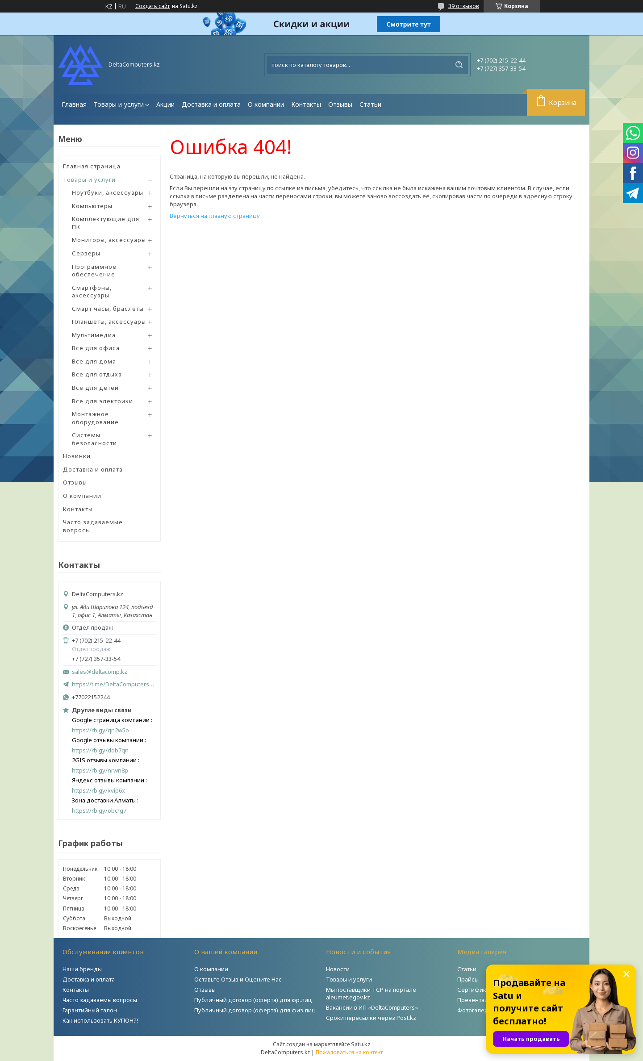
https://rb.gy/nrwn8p (100, 770)
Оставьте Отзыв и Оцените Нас (238, 979)
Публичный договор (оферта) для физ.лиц (255, 1010)
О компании (266, 104)
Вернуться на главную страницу (215, 216)
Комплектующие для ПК (105, 223)
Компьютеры (92, 206)
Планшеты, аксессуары (109, 321)
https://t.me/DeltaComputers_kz (114, 684)
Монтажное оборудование (95, 418)
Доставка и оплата (211, 104)
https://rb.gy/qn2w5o (100, 730)
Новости (338, 969)
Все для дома (94, 361)
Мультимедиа (94, 335)
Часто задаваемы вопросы (100, 1000)
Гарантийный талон (90, 1010)
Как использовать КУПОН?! (100, 1020)
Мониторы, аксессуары (109, 240)
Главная (74, 104)
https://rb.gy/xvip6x (98, 790)
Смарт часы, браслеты (108, 309)
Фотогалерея (476, 1010)
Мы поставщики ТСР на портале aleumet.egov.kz (371, 993)
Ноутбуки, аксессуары (107, 192)
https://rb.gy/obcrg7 (99, 811)
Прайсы (468, 979)
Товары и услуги (119, 104)
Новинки (77, 456)
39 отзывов (463, 6)
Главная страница (92, 166)
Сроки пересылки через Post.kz (371, 1018)
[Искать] (459, 65)
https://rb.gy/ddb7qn (100, 750)
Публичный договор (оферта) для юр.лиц (253, 1000)
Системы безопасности (94, 439)
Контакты (306, 104)
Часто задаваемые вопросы (93, 526)
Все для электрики (102, 401)
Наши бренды (82, 969)
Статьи (370, 104)
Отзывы (340, 104)
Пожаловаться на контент (349, 1052)
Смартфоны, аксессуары (92, 292)
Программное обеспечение (94, 271)
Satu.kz (361, 1044)
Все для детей (95, 388)
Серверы (86, 253)
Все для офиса (96, 348)
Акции (165, 104)
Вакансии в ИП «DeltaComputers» (372, 1007)
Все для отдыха (97, 374)
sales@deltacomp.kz (99, 672)
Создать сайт (152, 6)
